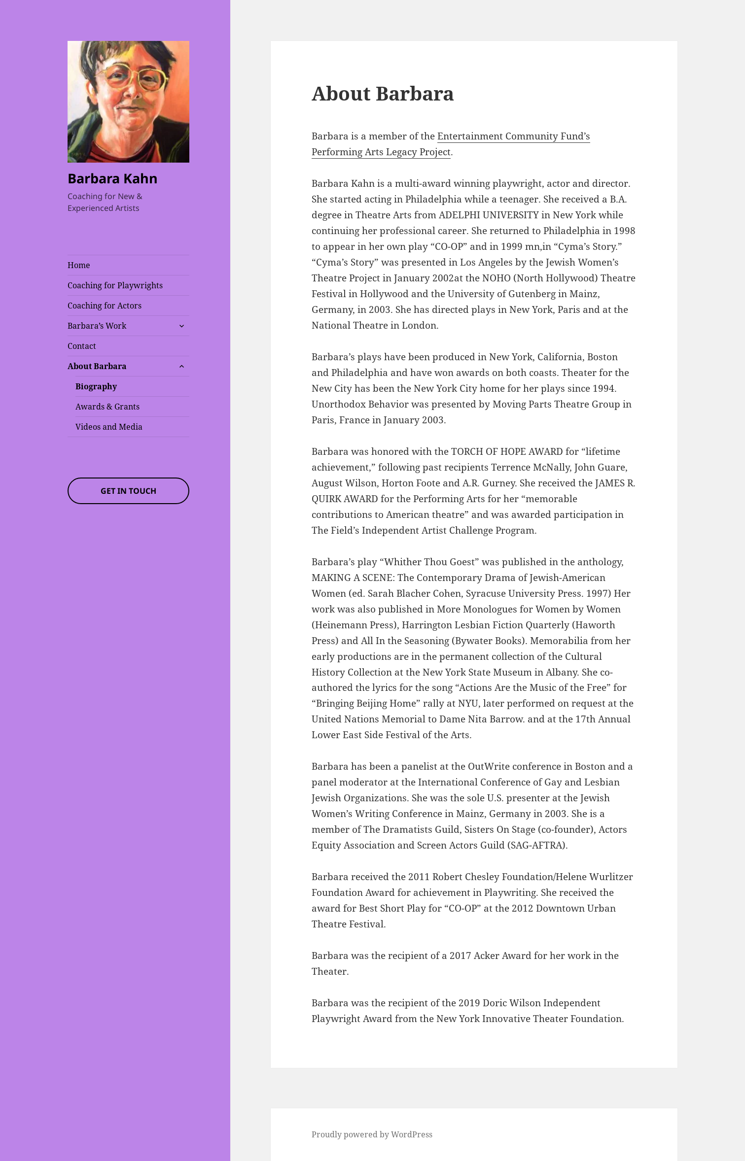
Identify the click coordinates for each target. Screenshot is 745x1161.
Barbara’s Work (97, 325)
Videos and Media (108, 426)
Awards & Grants (107, 406)
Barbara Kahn (113, 178)
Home (79, 265)
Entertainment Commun (491, 136)
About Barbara (97, 366)
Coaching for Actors (105, 305)
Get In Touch (128, 490)
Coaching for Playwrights (115, 285)
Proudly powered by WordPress (372, 1134)
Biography (96, 386)
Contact (82, 346)
